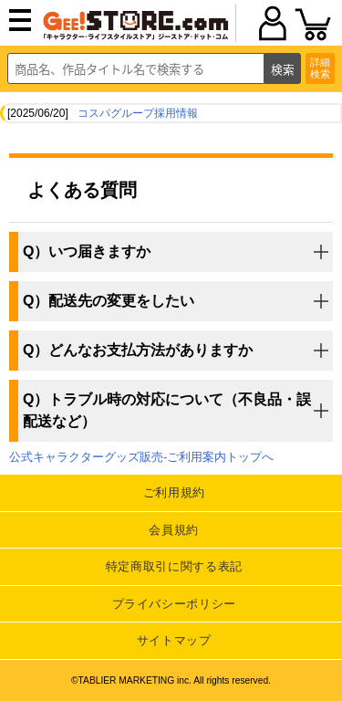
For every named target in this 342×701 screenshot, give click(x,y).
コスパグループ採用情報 (138, 113)
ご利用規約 (174, 492)
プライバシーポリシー (174, 604)
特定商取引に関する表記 (174, 566)
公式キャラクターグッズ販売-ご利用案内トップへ (141, 457)
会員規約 (174, 530)
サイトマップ (174, 640)
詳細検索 (320, 68)
